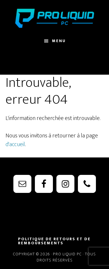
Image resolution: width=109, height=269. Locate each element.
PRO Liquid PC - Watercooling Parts (55, 18)
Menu (59, 40)
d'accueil (15, 144)
